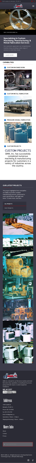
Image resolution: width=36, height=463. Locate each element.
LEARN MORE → (10, 55)
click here (18, 198)
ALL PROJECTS (8, 204)
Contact (5, 433)
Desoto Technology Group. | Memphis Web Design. (16, 455)
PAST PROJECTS (9, 208)
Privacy (4, 436)
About (4, 431)
